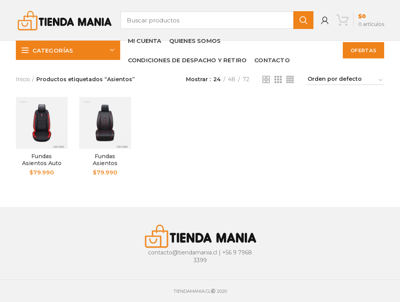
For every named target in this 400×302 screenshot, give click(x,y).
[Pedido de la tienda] (345, 80)
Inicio (23, 79)
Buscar (303, 20)
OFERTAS (363, 50)
